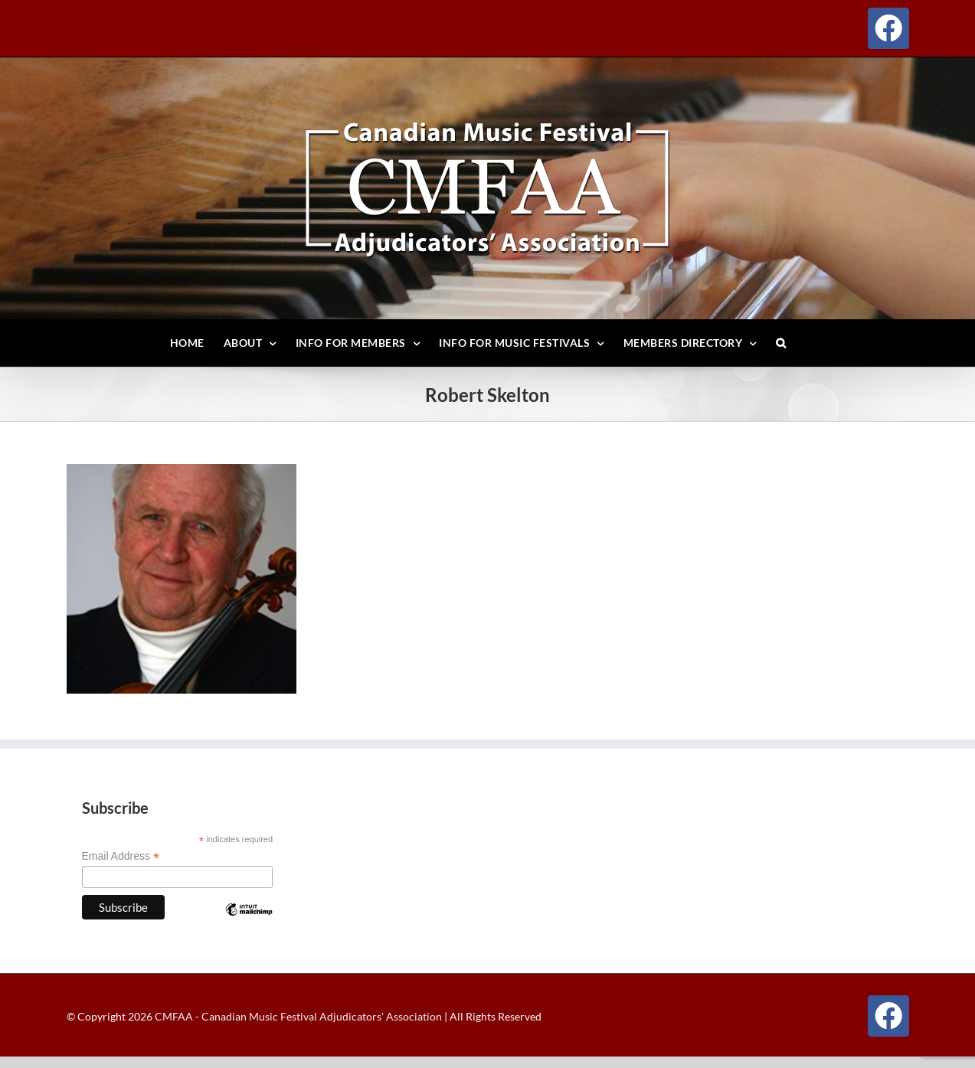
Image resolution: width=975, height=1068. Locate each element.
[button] (781, 343)
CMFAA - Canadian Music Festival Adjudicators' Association (297, 1016)
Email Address (121, 856)
